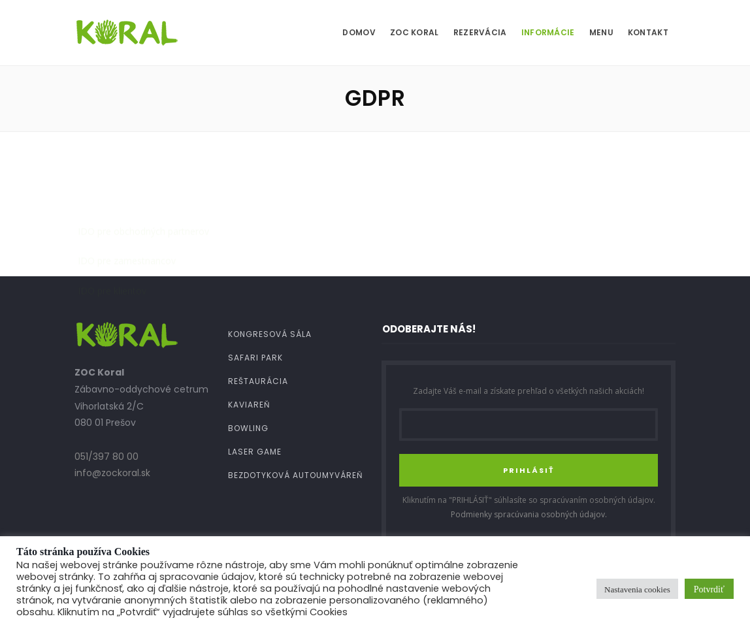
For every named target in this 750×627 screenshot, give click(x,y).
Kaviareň (249, 404)
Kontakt (648, 32)
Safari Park (255, 357)
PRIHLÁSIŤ (529, 470)
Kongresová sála (270, 334)
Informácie (548, 32)
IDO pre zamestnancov (127, 192)
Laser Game (255, 451)
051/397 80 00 (106, 456)
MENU (601, 32)
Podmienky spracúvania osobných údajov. (529, 514)
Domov (359, 32)
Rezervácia (480, 32)
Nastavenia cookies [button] (637, 589)
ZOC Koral (414, 32)
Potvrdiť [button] (709, 588)
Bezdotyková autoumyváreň (295, 475)
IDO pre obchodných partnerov (143, 163)
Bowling (248, 428)
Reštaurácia (258, 381)
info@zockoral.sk (112, 472)
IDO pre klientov (112, 222)
